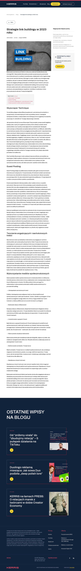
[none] (72, 14)
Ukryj (16, 96)
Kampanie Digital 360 (66, 548)
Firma (50, 530)
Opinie (49, 549)
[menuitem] (72, 14)
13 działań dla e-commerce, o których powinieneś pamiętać (62, 41)
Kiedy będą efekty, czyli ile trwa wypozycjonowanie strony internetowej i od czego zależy (63, 36)
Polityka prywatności (53, 545)
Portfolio (50, 538)
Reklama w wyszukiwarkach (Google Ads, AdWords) (67, 540)
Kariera (50, 534)
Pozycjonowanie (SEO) (66, 534)
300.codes (72, 567)
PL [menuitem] (71, 14)
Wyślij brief (60, 66)
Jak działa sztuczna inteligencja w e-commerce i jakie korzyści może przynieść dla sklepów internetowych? (63, 46)
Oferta (63, 530)
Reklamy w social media (67, 545)
